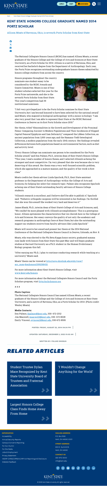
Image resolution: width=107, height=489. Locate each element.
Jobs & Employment (10, 452)
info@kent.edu (61, 460)
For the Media (7, 449)
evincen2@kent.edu (41, 320)
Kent (8, 16)
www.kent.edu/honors (26, 273)
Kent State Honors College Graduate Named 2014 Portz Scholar (34, 16)
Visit (71, 3)
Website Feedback (9, 461)
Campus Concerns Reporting (13, 442)
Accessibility (7, 436)
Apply (61, 3)
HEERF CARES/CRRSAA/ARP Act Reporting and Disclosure (24, 458)
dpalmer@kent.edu (37, 313)
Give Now (83, 3)
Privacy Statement (9, 455)
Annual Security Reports (11, 439)
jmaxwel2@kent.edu (39, 317)
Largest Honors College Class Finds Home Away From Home (27, 409)
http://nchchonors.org (50, 281)
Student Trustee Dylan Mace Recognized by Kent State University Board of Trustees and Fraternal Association (28, 376)
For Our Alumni (8, 445)
